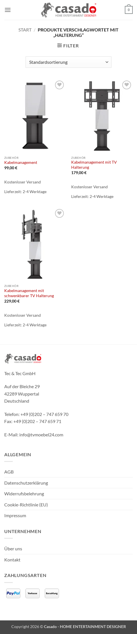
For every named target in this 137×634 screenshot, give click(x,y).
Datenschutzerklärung (26, 482)
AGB (9, 471)
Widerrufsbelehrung (24, 493)
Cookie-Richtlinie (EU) (26, 504)
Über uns (13, 548)
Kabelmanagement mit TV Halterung (94, 165)
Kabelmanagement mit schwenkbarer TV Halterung (29, 293)
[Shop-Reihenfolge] (68, 62)
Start (24, 29)
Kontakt (12, 559)
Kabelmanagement (20, 162)
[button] (7, 10)
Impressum (15, 515)
